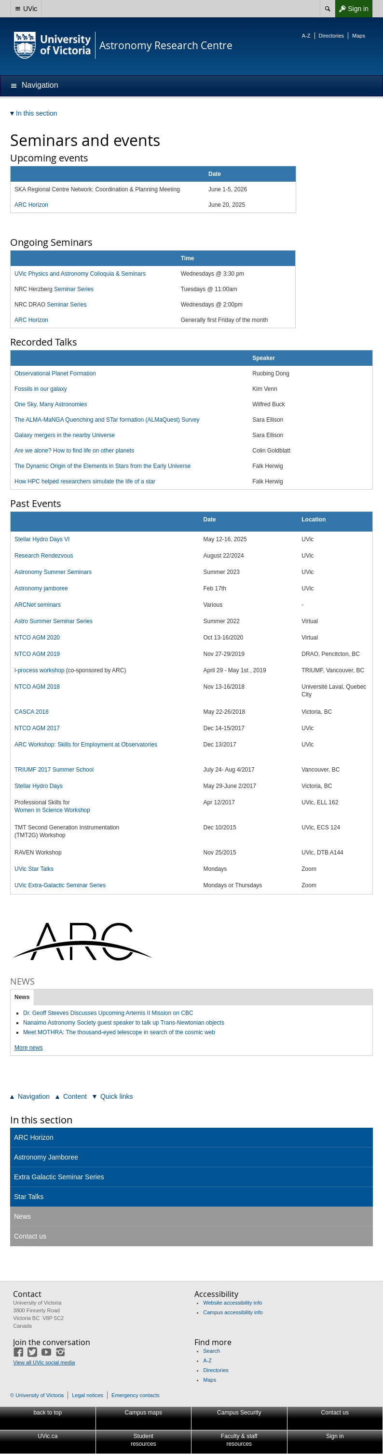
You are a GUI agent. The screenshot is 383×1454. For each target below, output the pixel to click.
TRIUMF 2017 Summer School (54, 769)
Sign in (352, 8)
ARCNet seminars (37, 604)
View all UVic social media (44, 1362)
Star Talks (28, 1197)
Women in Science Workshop (52, 810)
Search (211, 1351)
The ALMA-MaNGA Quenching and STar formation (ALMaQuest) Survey (107, 419)
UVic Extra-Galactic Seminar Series (60, 885)
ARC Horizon (31, 320)
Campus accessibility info (233, 1312)
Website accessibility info (232, 1303)
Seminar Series (74, 289)
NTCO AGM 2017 (37, 728)
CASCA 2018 (31, 711)
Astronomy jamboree (41, 588)
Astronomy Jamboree (46, 1157)
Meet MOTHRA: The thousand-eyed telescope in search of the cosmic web (119, 1032)
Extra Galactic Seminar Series (59, 1177)
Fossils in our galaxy (40, 389)
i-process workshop (39, 670)
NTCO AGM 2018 (37, 686)
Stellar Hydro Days (38, 786)
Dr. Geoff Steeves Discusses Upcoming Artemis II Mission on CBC (108, 1013)
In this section (41, 1120)
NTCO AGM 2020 (37, 637)
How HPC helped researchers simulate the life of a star (84, 481)
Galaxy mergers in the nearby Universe (64, 435)
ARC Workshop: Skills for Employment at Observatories (85, 744)
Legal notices (87, 1395)
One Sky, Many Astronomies (50, 404)
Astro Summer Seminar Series (53, 621)
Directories (331, 36)
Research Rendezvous (43, 555)
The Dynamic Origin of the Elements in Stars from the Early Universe (102, 466)
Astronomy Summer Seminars (53, 572)
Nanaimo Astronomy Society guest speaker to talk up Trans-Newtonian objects (123, 1022)
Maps (358, 36)
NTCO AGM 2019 (37, 654)
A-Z (306, 36)
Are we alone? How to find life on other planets (74, 450)
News (21, 997)
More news (28, 1047)
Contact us (30, 1236)
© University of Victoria (37, 1395)
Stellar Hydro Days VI (42, 539)
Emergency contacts (135, 1395)
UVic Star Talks (34, 869)
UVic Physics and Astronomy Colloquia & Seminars (80, 273)
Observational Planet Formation (55, 373)
